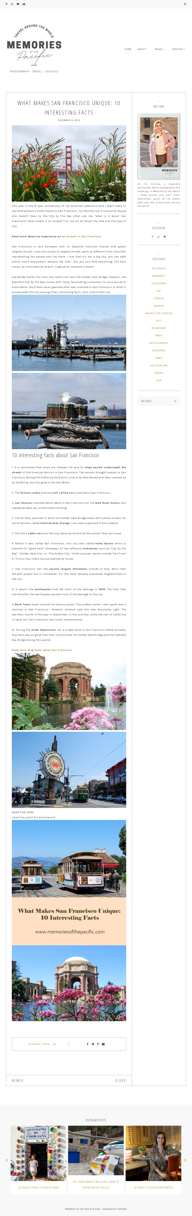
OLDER (120, 1080)
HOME (128, 49)
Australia (159, 268)
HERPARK (122, 1209)
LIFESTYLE (177, 49)
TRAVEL (159, 49)
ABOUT (141, 49)
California (34, 1044)
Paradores (159, 328)
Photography (159, 343)
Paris (159, 335)
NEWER (18, 1080)
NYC (158, 320)
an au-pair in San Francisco (81, 236)
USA (54, 1044)
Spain (159, 358)
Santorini (159, 350)
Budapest (158, 276)
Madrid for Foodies (158, 313)
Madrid (159, 305)
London (159, 298)
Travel (46, 1044)
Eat (159, 290)
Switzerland (159, 365)
